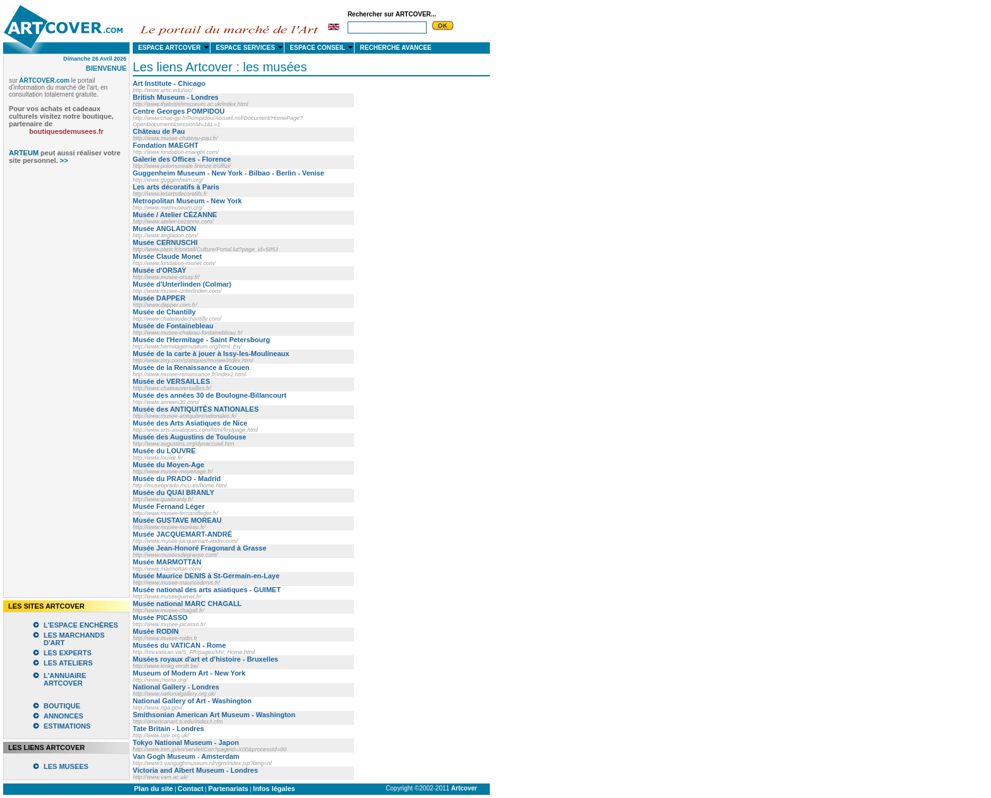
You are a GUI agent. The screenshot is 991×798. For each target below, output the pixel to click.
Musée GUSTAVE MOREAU (177, 520)
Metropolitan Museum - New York (187, 201)
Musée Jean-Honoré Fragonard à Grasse (200, 548)
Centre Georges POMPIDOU (178, 111)
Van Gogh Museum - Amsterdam (186, 756)
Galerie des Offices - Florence (182, 159)
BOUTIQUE (62, 706)
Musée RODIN (156, 631)
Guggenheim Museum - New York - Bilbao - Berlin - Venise (228, 173)
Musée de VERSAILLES (171, 381)
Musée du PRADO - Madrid (177, 478)
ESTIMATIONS (67, 726)
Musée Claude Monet (167, 256)
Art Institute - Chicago (169, 83)
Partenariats (228, 788)
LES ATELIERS (68, 663)
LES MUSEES (66, 766)
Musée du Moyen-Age (168, 464)
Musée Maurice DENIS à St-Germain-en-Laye (206, 576)
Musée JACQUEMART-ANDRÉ (182, 534)
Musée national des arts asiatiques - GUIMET (207, 589)
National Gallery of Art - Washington (192, 701)
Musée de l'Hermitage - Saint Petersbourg (201, 339)
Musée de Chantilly (164, 312)
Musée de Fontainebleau (173, 326)
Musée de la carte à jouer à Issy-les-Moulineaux (211, 353)
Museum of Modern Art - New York (189, 673)
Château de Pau (159, 131)
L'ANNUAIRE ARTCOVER (65, 679)
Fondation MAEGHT (165, 145)
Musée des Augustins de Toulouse (189, 437)
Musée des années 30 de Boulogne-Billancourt (209, 395)
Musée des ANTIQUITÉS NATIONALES (195, 409)
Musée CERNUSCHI (165, 242)
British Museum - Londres (176, 97)
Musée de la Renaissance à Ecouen (191, 367)
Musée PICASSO (160, 617)
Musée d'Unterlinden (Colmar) (182, 284)
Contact (191, 788)
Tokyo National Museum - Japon (186, 742)
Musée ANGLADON (164, 228)
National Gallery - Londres (176, 687)
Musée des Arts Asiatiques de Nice (190, 423)
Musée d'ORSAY (159, 270)
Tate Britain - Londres (168, 728)
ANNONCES (63, 716)
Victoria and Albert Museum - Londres (195, 770)
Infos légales (274, 788)
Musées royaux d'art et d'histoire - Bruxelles (205, 659)
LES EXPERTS (68, 653)
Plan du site (153, 788)
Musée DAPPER (159, 298)
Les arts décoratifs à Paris (176, 187)
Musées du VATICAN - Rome (179, 645)
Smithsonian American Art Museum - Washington (214, 714)
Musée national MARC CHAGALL (187, 603)
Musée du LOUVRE (164, 451)
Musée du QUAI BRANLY (173, 492)
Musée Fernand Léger (169, 506)
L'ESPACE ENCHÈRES (81, 625)
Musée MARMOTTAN (167, 562)
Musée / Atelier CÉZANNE (175, 214)
